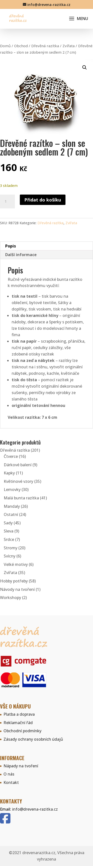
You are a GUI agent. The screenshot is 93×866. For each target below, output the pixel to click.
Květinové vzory (18, 481)
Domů (5, 45)
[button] (84, 67)
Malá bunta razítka (21, 498)
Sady (8, 523)
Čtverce (11, 456)
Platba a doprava (19, 714)
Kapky (9, 473)
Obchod (21, 45)
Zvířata (68, 45)
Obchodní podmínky (22, 730)
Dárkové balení (17, 464)
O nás (8, 774)
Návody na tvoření (17, 589)
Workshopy (10, 597)
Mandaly (12, 506)
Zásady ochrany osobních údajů (33, 739)
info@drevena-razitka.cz (35, 809)
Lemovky (12, 489)
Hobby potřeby (14, 581)
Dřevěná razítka (45, 45)
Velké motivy (16, 564)
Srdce (9, 539)
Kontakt (11, 782)
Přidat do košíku (42, 200)
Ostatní (11, 514)
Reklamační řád (18, 722)
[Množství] (7, 201)
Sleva (8, 531)
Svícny (9, 556)
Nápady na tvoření (20, 766)
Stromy (10, 548)
